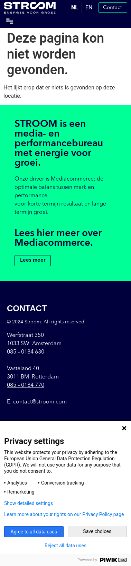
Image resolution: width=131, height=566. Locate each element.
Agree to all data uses (34, 531)
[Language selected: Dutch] (82, 8)
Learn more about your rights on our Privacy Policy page (64, 514)
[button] (9, 21)
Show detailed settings (28, 503)
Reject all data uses (65, 545)
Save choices (97, 531)
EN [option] (89, 7)
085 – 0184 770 (25, 385)
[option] (89, 7)
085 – (25, 352)
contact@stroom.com (40, 402)
